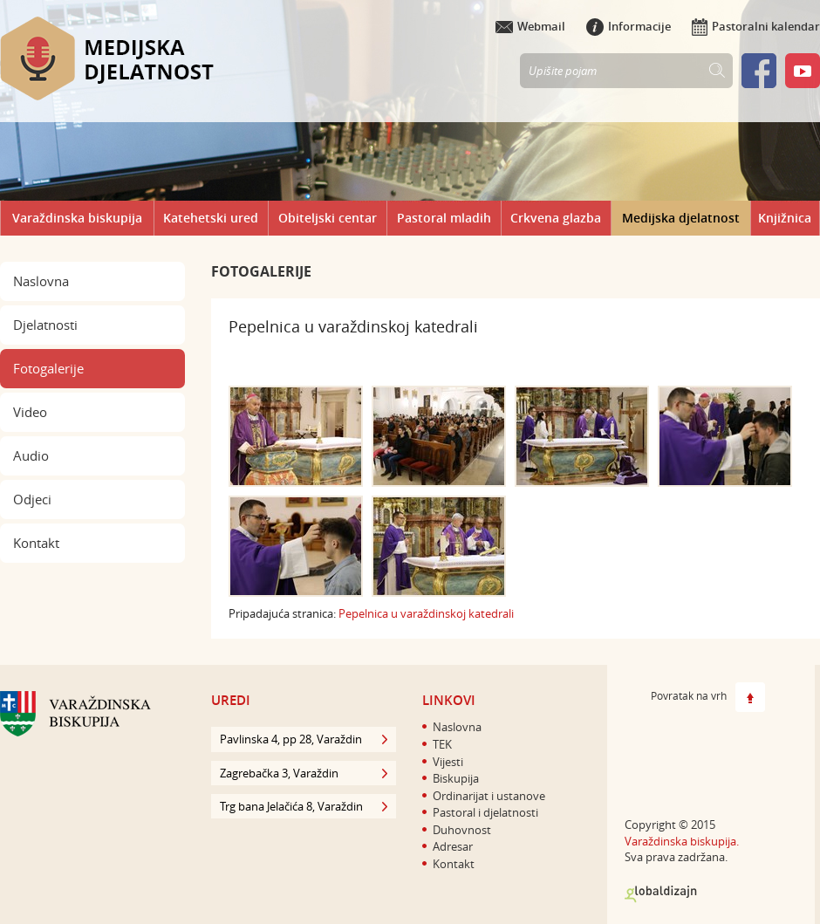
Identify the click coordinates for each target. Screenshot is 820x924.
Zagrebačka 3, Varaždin (303, 773)
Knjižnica (784, 217)
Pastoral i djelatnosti (485, 812)
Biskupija (456, 778)
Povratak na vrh (708, 697)
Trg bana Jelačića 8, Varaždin (303, 806)
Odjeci (32, 499)
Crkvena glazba (555, 217)
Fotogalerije (48, 368)
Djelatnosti (45, 324)
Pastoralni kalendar (756, 26)
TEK (442, 744)
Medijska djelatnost (681, 217)
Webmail (530, 26)
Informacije (628, 26)
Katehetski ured (210, 217)
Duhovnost (462, 830)
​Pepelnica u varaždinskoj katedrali (426, 613)
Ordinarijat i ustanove (489, 796)
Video (30, 412)
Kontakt (36, 542)
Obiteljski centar (327, 217)
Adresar (453, 846)
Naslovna (41, 281)
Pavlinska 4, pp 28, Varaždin (303, 739)
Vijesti (448, 762)
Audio (31, 455)
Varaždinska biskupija (77, 217)
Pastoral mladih (444, 217)
